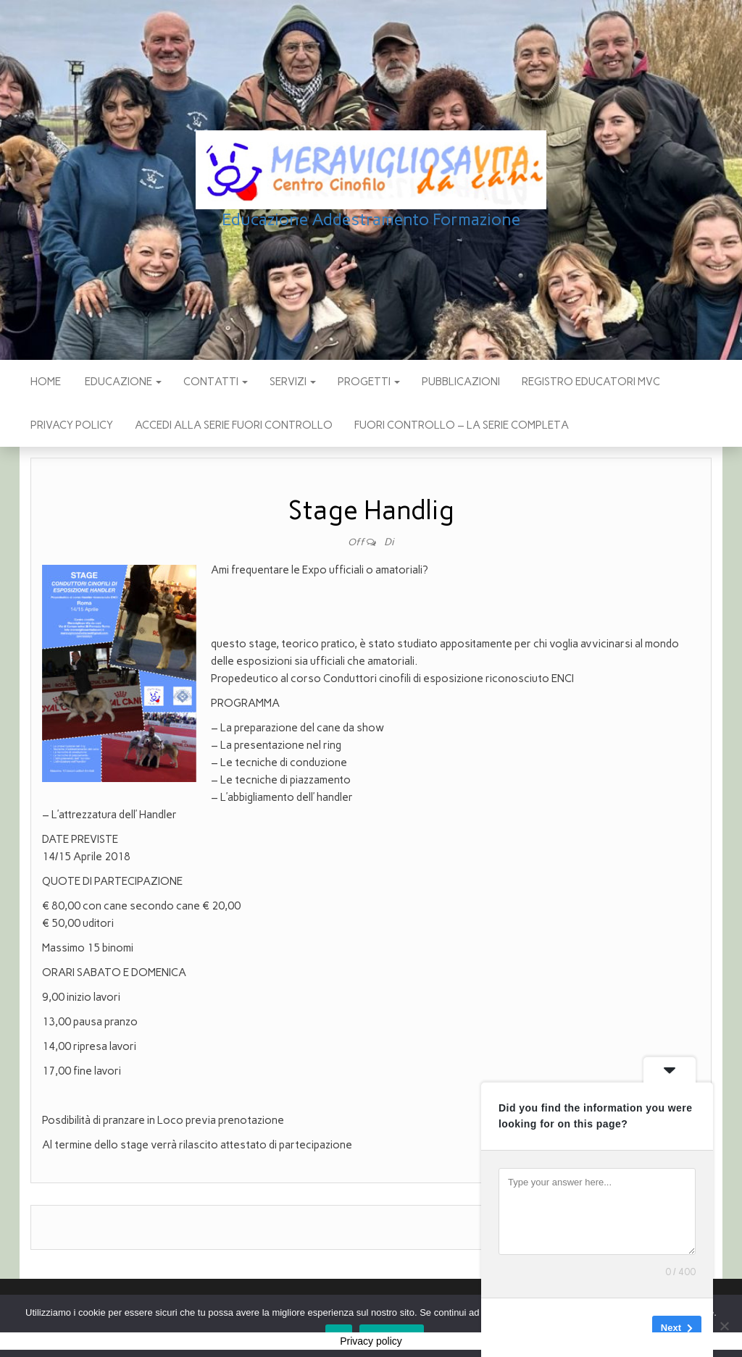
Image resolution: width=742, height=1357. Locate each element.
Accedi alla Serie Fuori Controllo (234, 425)
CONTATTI (215, 381)
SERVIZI (293, 381)
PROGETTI (369, 381)
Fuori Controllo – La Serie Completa (461, 425)
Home (45, 381)
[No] (724, 1326)
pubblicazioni (461, 381)
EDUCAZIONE (122, 381)
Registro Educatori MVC (591, 381)
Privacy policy (71, 425)
